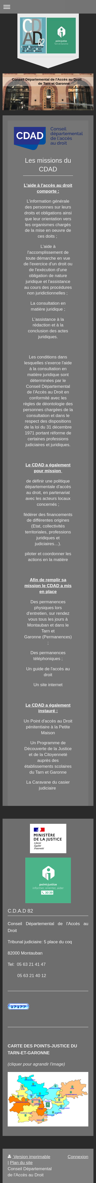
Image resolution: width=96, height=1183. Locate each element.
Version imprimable (29, 1156)
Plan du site (21, 1162)
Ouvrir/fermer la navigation (48, 6)
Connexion (78, 1156)
